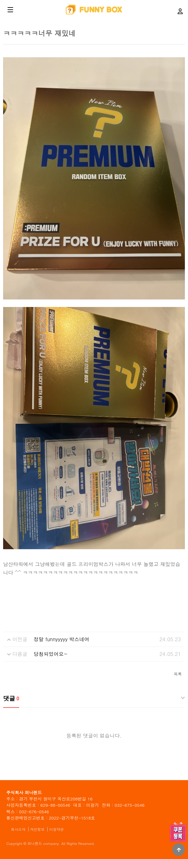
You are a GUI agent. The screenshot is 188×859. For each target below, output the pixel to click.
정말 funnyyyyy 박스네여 (61, 639)
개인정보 (37, 829)
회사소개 (18, 829)
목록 (178, 674)
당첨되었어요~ (51, 653)
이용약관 (56, 829)
